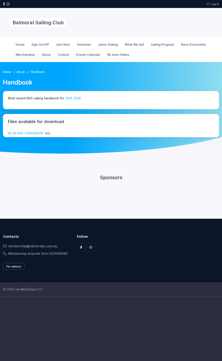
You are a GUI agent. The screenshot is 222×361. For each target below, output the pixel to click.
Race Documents (193, 44)
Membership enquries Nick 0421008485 (35, 253)
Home (20, 44)
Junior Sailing (108, 44)
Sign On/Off (40, 44)
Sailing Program (162, 44)
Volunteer (84, 44)
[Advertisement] (111, 333)
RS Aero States (118, 55)
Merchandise (25, 55)
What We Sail (134, 44)
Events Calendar (88, 55)
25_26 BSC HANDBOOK (25, 133)
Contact (63, 55)
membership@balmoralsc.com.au (30, 246)
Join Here (63, 44)
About (46, 55)
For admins (13, 266)
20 (73, 98)
